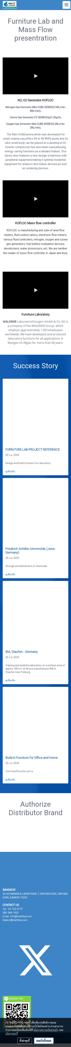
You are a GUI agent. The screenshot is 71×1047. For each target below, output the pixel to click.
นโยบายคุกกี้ (11, 1033)
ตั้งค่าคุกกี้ (25, 1040)
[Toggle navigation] (66, 5)
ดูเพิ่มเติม (10, 471)
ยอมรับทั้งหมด (43, 1040)
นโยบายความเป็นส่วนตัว (46, 1029)
